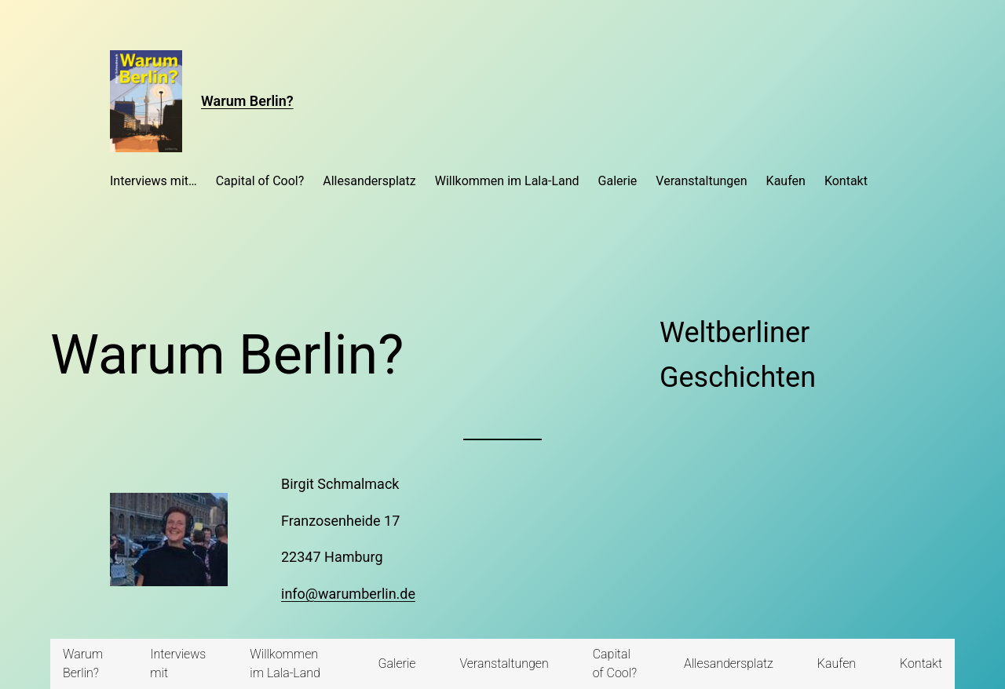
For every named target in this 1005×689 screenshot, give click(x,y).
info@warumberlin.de (348, 593)
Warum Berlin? (247, 101)
